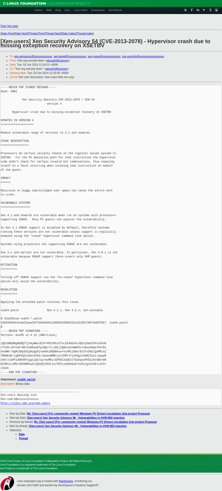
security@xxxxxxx (58, 60)
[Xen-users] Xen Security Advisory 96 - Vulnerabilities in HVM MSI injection (76, 417)
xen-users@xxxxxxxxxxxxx (104, 56)
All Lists (12, 26)
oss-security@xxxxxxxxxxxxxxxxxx (143, 56)
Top (3, 26)
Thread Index (85, 33)
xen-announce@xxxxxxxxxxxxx (33, 56)
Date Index (68, 33)
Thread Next (52, 33)
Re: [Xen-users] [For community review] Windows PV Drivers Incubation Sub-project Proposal (88, 413)
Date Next (21, 33)
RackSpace (66, 481)
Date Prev (7, 33)
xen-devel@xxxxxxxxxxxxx (70, 56)
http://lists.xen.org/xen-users (25, 403)
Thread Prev (36, 33)
